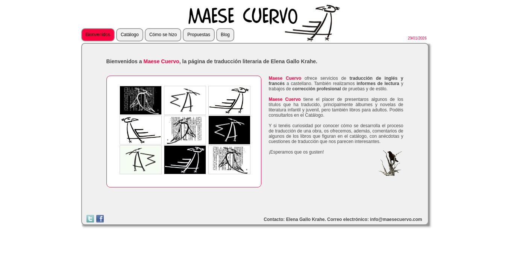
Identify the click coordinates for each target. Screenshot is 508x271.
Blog (225, 34)
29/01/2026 (417, 38)
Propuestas (198, 34)
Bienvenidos (98, 34)
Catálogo (130, 34)
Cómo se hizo (163, 34)
